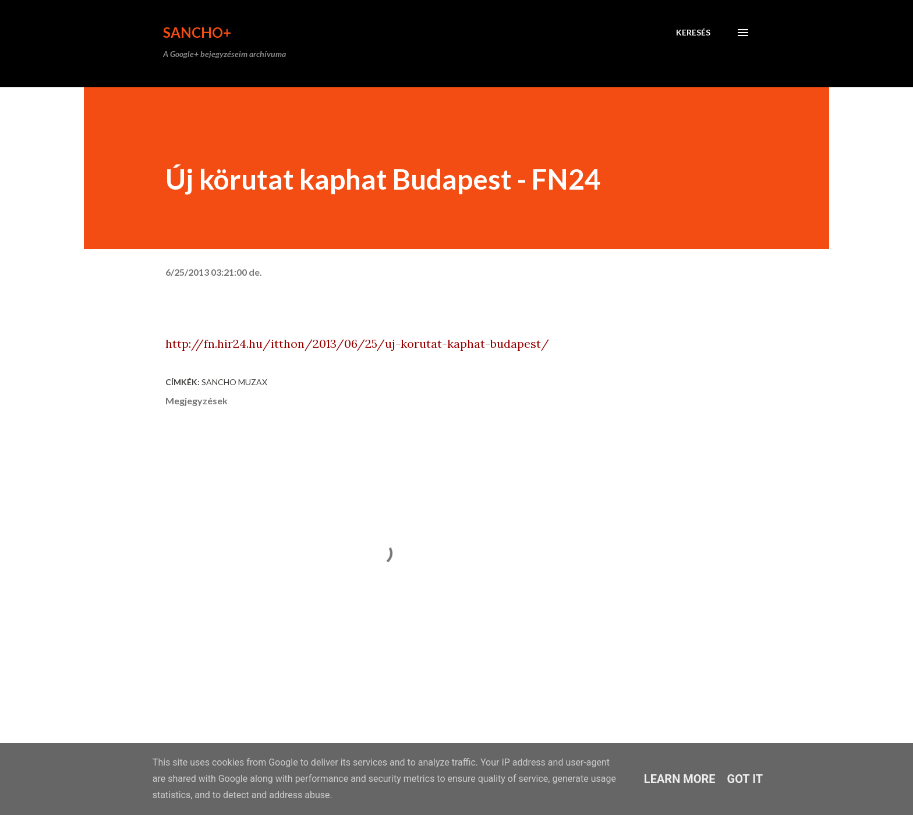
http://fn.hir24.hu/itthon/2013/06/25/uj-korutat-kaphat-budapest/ (357, 343)
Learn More (680, 779)
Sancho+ (197, 32)
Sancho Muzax (234, 382)
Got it (745, 779)
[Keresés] (693, 33)
